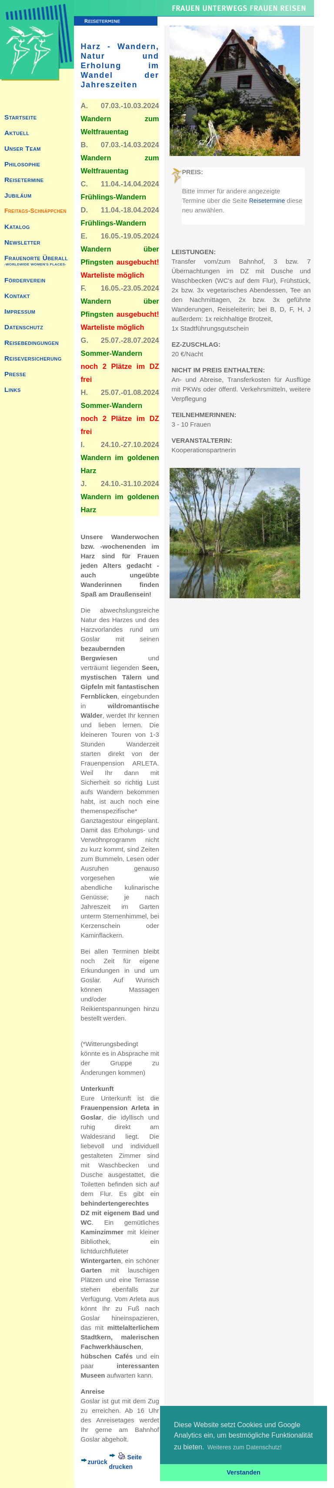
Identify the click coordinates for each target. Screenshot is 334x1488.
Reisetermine (267, 200)
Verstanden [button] (244, 1472)
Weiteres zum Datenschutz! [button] (244, 1447)
